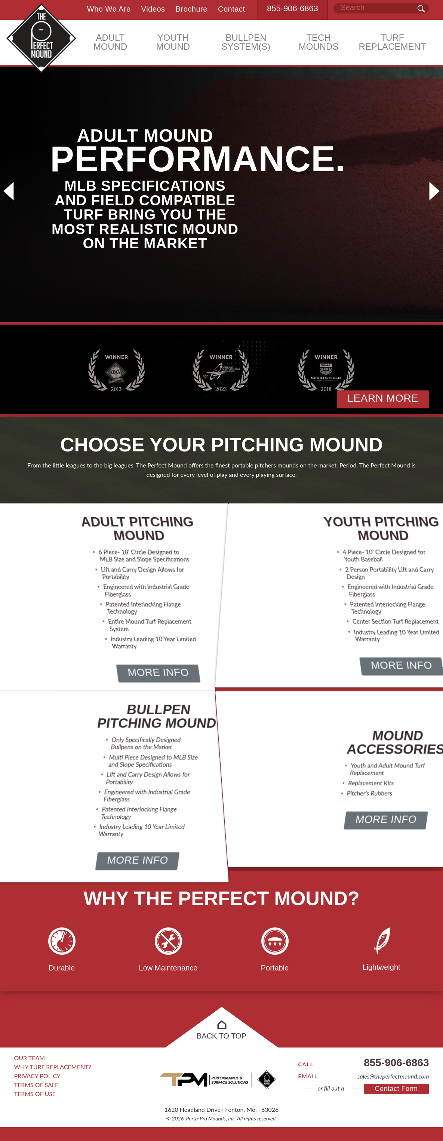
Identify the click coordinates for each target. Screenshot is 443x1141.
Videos (150, 8)
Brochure (190, 8)
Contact (231, 8)
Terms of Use (35, 1107)
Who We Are (104, 8)
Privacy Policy (37, 1089)
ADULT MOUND (110, 43)
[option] (221, 191)
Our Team (29, 1071)
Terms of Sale (36, 1098)
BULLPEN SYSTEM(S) (246, 43)
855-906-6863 (292, 8)
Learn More (382, 398)
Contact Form (396, 1100)
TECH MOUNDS (319, 43)
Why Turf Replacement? (52, 1080)
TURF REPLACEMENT (392, 43)
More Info (157, 693)
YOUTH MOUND (173, 43)
